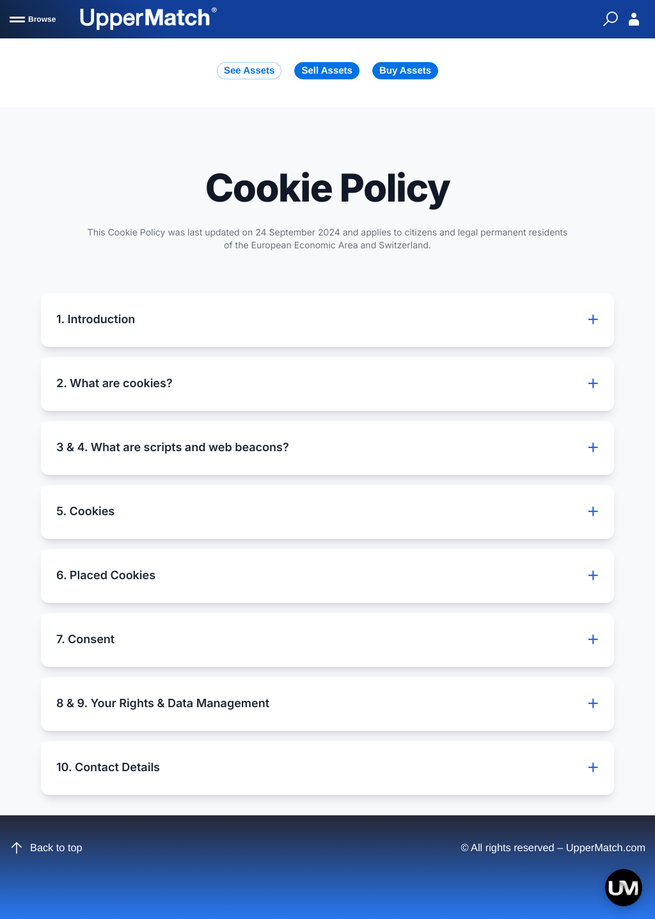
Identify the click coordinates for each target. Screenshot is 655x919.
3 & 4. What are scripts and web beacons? (327, 448)
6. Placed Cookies (327, 575)
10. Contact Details (327, 767)
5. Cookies (327, 511)
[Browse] (33, 19)
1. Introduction (327, 320)
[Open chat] (623, 887)
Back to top (46, 848)
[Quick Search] (610, 19)
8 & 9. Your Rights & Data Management (327, 703)
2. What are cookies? (327, 384)
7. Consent (327, 639)
